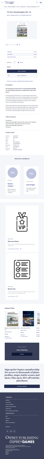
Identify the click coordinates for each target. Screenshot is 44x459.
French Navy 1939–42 (25, 328)
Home (5, 6)
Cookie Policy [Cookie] (8, 408)
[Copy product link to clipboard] (19, 45)
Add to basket (22, 71)
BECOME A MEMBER (22, 386)
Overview (7, 400)
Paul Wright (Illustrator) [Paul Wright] (25, 15)
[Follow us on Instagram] (11, 431)
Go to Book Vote (11, 296)
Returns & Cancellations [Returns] (10, 422)
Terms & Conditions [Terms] (9, 404)
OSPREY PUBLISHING (11, 6)
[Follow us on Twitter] (14, 431)
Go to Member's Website (13, 249)
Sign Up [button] (22, 354)
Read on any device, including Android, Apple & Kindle (20, 81)
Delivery (7, 420)
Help (6, 416)
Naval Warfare (23, 6)
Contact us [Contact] (8, 418)
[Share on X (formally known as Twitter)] (13, 45)
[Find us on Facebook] (7, 431)
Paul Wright (30, 185)
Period (17, 6)
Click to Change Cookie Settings (12, 410)
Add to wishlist (22, 75)
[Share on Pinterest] (15, 45)
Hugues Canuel (23, 330)
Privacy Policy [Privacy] (8, 402)
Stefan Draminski (8, 331)
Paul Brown (38, 330)
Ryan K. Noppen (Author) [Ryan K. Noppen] (13, 15)
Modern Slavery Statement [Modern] (11, 406)
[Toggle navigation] (2, 2)
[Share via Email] (17, 45)
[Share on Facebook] (11, 45)
